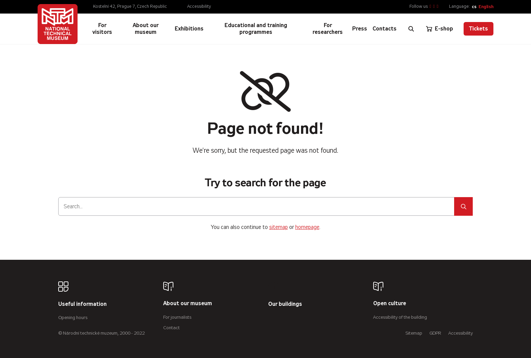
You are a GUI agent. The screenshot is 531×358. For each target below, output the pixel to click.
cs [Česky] (474, 6)
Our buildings (285, 304)
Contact (171, 327)
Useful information (82, 304)
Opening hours (72, 317)
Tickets (478, 28)
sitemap (278, 227)
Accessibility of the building (400, 317)
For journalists (177, 317)
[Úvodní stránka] (58, 24)
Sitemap (413, 333)
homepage (307, 227)
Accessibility (199, 6)
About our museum (187, 304)
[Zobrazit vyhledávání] (411, 29)
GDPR (435, 333)
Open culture (389, 304)
